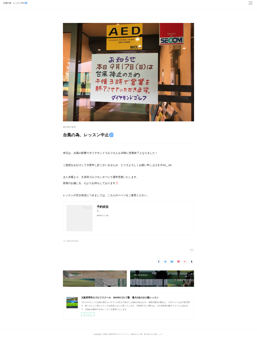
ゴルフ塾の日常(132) (70, 241)
